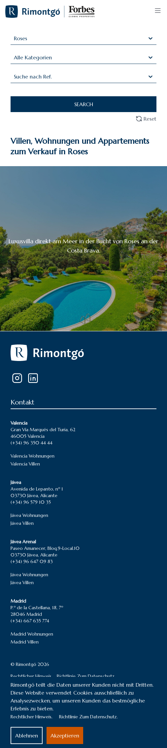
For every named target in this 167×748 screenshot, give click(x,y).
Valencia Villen (25, 464)
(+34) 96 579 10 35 (31, 502)
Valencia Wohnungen (32, 456)
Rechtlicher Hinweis (31, 676)
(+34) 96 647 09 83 (32, 561)
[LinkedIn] (33, 378)
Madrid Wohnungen (32, 634)
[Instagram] (17, 378)
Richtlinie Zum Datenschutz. (88, 717)
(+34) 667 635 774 (30, 621)
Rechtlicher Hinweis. (31, 717)
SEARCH (83, 104)
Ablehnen (26, 735)
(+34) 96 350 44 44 (31, 443)
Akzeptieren (64, 735)
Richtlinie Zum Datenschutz (86, 676)
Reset (146, 119)
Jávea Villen (22, 523)
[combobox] (15, 38)
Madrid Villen (25, 642)
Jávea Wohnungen (29, 515)
